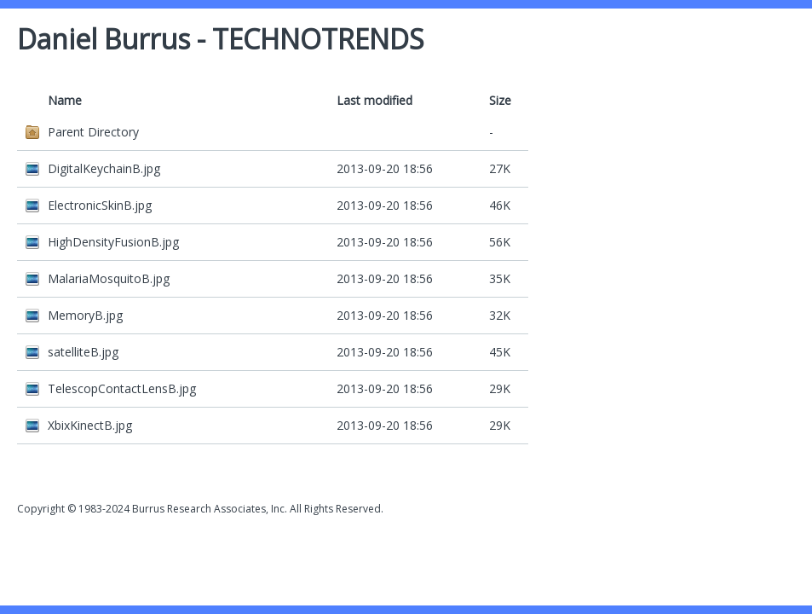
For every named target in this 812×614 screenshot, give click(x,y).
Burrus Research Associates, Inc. (209, 508)
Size (500, 100)
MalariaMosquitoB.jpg (109, 278)
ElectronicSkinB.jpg (100, 205)
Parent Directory (93, 132)
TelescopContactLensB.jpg (122, 388)
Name (65, 100)
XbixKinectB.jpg (90, 425)
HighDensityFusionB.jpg (113, 242)
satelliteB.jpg (83, 352)
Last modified (374, 100)
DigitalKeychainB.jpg (104, 168)
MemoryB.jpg (85, 315)
